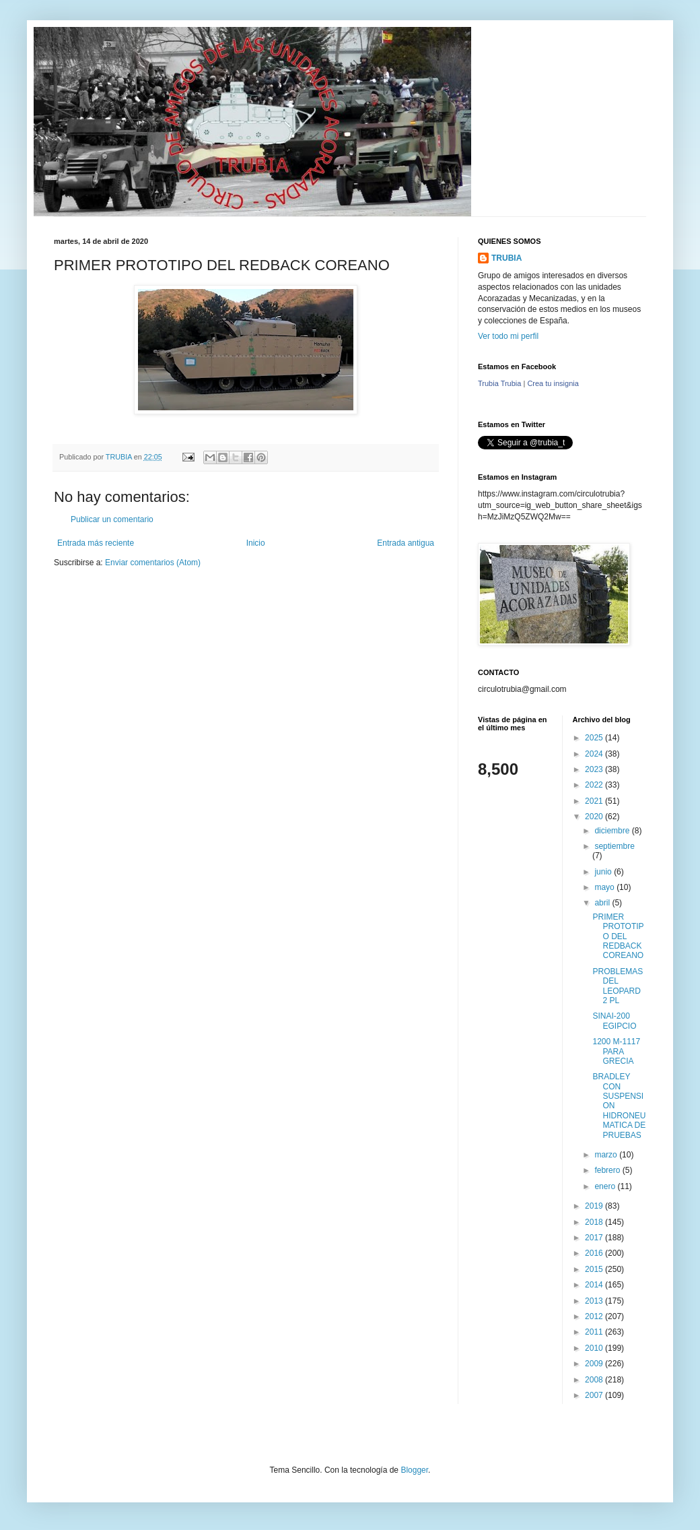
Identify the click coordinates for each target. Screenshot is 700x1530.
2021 (595, 801)
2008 (595, 1379)
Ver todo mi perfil (508, 336)
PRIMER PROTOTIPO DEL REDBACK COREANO (617, 936)
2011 (595, 1332)
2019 (595, 1206)
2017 (595, 1237)
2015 (595, 1269)
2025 (595, 737)
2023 (595, 769)
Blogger (414, 1470)
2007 (595, 1395)
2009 (595, 1363)
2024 (595, 754)
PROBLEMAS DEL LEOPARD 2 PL (617, 986)
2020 (595, 816)
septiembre (614, 846)
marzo (606, 1154)
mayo (605, 887)
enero (605, 1186)
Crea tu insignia (552, 383)
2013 (595, 1301)
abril (603, 902)
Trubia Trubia (499, 383)
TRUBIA (506, 258)
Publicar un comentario (112, 519)
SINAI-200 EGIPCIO (614, 1020)
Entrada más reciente (95, 543)
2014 (595, 1284)
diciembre (612, 830)
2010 (595, 1348)
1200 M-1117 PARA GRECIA (616, 1051)
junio (604, 871)
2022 (595, 785)
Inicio (255, 543)
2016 (595, 1253)
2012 (595, 1316)
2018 (595, 1222)
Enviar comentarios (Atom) (153, 562)
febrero (608, 1170)
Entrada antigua (405, 543)
